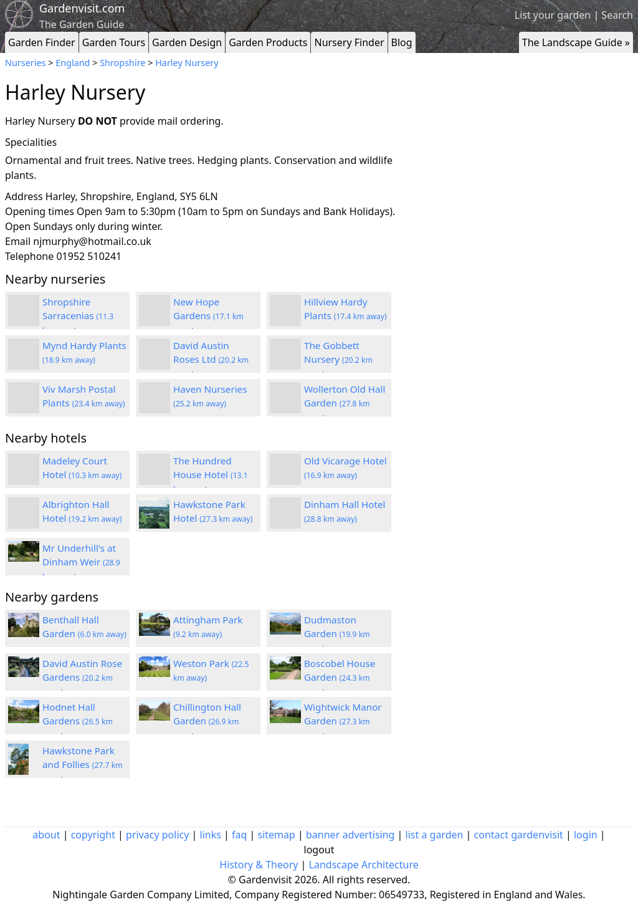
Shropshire (122, 63)
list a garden (435, 835)
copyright (93, 835)
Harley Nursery (186, 63)
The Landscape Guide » (576, 42)
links (210, 835)
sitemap (276, 835)
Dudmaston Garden (337, 634)
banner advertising (350, 835)
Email (18, 241)
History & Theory (258, 864)
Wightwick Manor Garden (343, 721)
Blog (401, 42)
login (586, 835)
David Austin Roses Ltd (211, 359)
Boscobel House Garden (339, 677)
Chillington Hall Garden (207, 721)
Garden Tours (113, 42)
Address (24, 196)
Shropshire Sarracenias (77, 316)
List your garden (553, 15)
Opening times (39, 211)
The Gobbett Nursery (338, 359)
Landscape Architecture (364, 864)
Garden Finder (41, 42)
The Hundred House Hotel (210, 475)
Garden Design (187, 42)
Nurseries (25, 63)
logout (319, 849)
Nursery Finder (349, 42)
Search (617, 15)
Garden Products (268, 42)
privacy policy (157, 835)
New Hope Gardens (208, 316)
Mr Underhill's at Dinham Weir (81, 562)
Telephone (29, 256)
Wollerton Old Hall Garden (344, 403)
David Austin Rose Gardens (82, 677)
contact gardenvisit (518, 835)
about (46, 835)
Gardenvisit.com (82, 8)
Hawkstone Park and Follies (82, 764)
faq (239, 835)
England (72, 63)
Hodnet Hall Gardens (77, 721)
